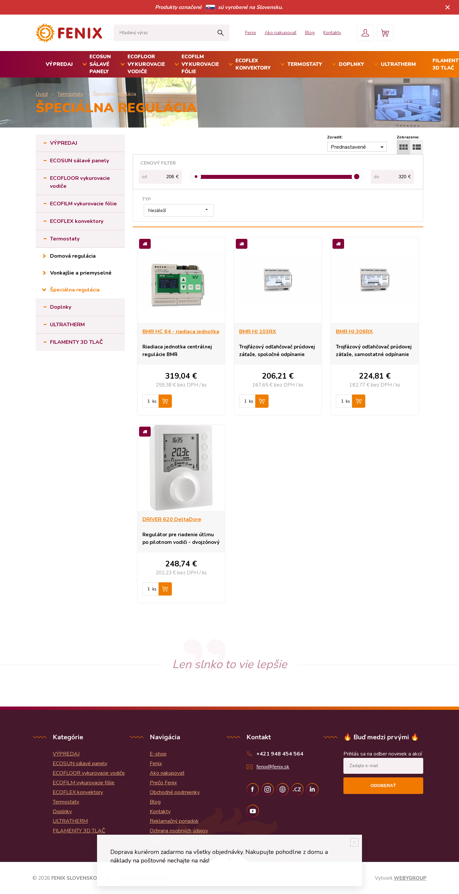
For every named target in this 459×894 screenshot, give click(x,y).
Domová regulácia (73, 256)
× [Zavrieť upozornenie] (448, 7)
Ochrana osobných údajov (179, 830)
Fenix (250, 32)
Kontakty (332, 32)
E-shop (158, 754)
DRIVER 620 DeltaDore (171, 519)
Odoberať (383, 785)
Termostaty (304, 64)
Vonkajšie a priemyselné (81, 273)
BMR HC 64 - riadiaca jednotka (180, 331)
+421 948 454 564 (279, 754)
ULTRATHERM (398, 64)
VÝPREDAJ (59, 64)
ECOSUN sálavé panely (100, 64)
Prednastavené (348, 147)
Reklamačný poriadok (174, 821)
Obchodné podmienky (175, 792)
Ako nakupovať (280, 32)
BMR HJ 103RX (257, 331)
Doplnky (351, 64)
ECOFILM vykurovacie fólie (200, 64)
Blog (310, 32)
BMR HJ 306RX (354, 331)
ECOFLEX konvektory (253, 64)
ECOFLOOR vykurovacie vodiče (146, 64)
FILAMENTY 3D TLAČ (76, 342)
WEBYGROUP (410, 878)
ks (154, 401)
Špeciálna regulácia (75, 289)
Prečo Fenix (163, 782)
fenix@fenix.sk (272, 766)
